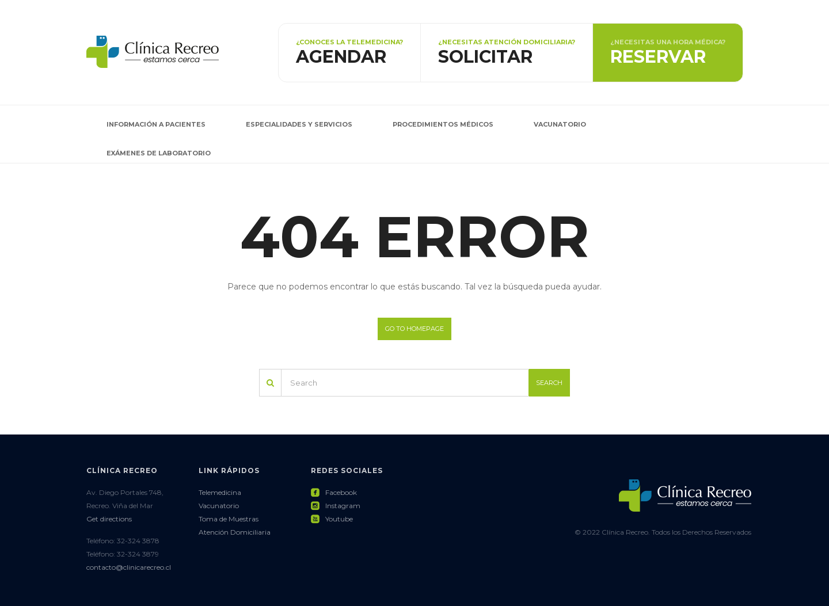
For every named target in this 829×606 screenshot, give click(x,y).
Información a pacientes (156, 124)
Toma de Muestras (228, 518)
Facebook (334, 492)
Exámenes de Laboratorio (159, 153)
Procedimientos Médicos (443, 124)
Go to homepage (414, 329)
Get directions (109, 518)
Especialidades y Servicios (299, 124)
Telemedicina (220, 492)
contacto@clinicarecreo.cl (128, 567)
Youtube (332, 518)
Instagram (335, 505)
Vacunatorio (560, 124)
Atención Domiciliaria (235, 532)
